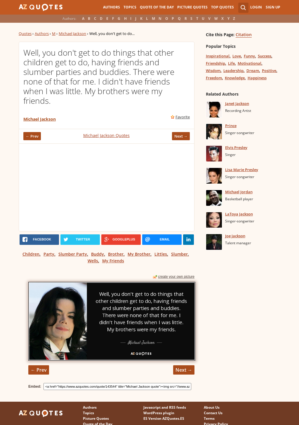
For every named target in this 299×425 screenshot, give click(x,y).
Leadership (233, 70)
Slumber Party (72, 254)
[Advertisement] (106, 187)
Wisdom (213, 70)
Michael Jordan (239, 191)
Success (264, 56)
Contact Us (213, 412)
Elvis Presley (236, 147)
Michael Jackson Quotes (106, 135)
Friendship (215, 63)
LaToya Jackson (239, 214)
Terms (209, 418)
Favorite (182, 117)
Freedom (214, 77)
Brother (116, 254)
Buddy (97, 254)
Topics (130, 7)
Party (49, 254)
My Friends (113, 261)
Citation (244, 34)
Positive (269, 70)
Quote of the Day (157, 7)
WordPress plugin (158, 412)
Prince (231, 125)
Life (231, 63)
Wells (93, 261)
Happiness (257, 77)
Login (256, 7)
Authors (111, 7)
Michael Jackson (72, 33)
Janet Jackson (237, 103)
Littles (160, 254)
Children (30, 254)
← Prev (32, 136)
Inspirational (218, 56)
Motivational (249, 63)
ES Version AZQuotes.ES (163, 418)
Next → (180, 136)
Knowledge (235, 77)
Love (236, 56)
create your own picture (176, 277)
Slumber (179, 254)
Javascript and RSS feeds (164, 407)
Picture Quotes (192, 7)
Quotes (25, 33)
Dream (252, 70)
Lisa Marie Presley (241, 169)
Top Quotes (222, 7)
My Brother (139, 254)
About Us (212, 407)
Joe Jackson (235, 235)
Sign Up (273, 7)
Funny (249, 56)
